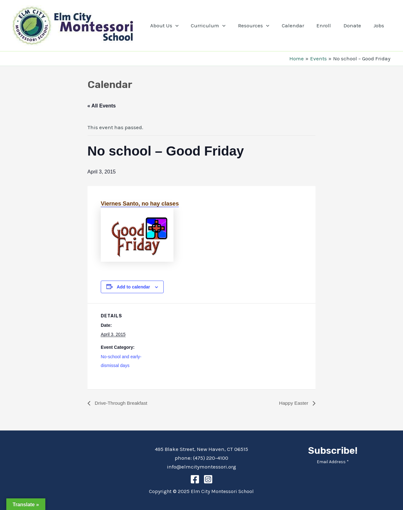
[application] (186, 25)
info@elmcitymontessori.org (201, 466)
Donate (355, 25)
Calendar (299, 25)
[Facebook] (195, 479)
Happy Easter (293, 403)
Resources (261, 25)
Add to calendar (133, 286)
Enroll (328, 25)
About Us (175, 25)
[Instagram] (208, 479)
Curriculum (218, 25)
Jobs (379, 25)
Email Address (333, 461)
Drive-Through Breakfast (122, 403)
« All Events (102, 105)
